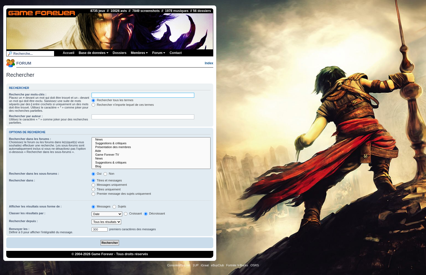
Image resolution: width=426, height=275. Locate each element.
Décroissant (154, 213)
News (151, 140)
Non (109, 173)
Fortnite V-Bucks (237, 265)
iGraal (205, 265)
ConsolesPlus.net (178, 265)
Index (209, 63)
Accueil (68, 53)
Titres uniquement (106, 189)
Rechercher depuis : (23, 221)
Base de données (93, 53)
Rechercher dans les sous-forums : (34, 173)
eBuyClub (217, 265)
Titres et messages (107, 180)
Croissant (133, 213)
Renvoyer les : (19, 229)
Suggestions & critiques (151, 143)
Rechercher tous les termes (112, 100)
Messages (101, 206)
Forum (158, 53)
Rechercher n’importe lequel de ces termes (123, 104)
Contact (176, 53)
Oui (96, 173)
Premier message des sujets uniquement (121, 193)
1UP (195, 265)
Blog (151, 166)
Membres (139, 53)
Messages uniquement (109, 184)
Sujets (119, 206)
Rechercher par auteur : (26, 116)
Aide (151, 151)
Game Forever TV (151, 155)
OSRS (254, 265)
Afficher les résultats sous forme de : (35, 206)
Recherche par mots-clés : (27, 94)
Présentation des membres (151, 147)
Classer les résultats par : (27, 213)
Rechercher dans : (22, 180)
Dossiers (120, 53)
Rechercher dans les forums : (30, 138)
